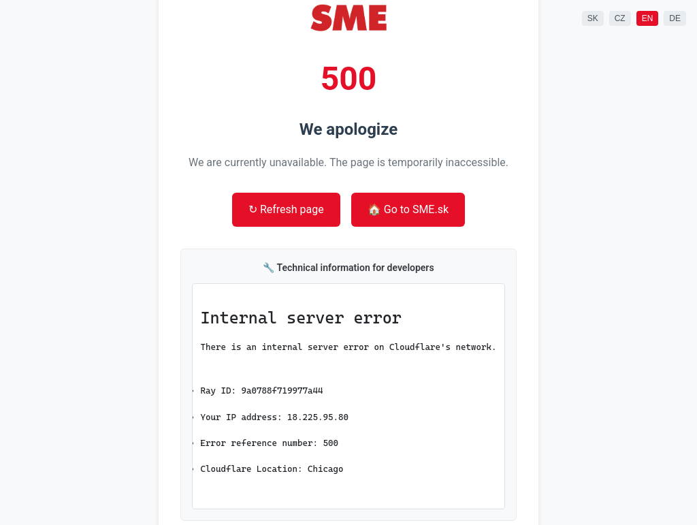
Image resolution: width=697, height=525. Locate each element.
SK (592, 18)
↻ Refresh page (286, 209)
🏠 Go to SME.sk (408, 209)
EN (647, 18)
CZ (620, 18)
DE (675, 18)
